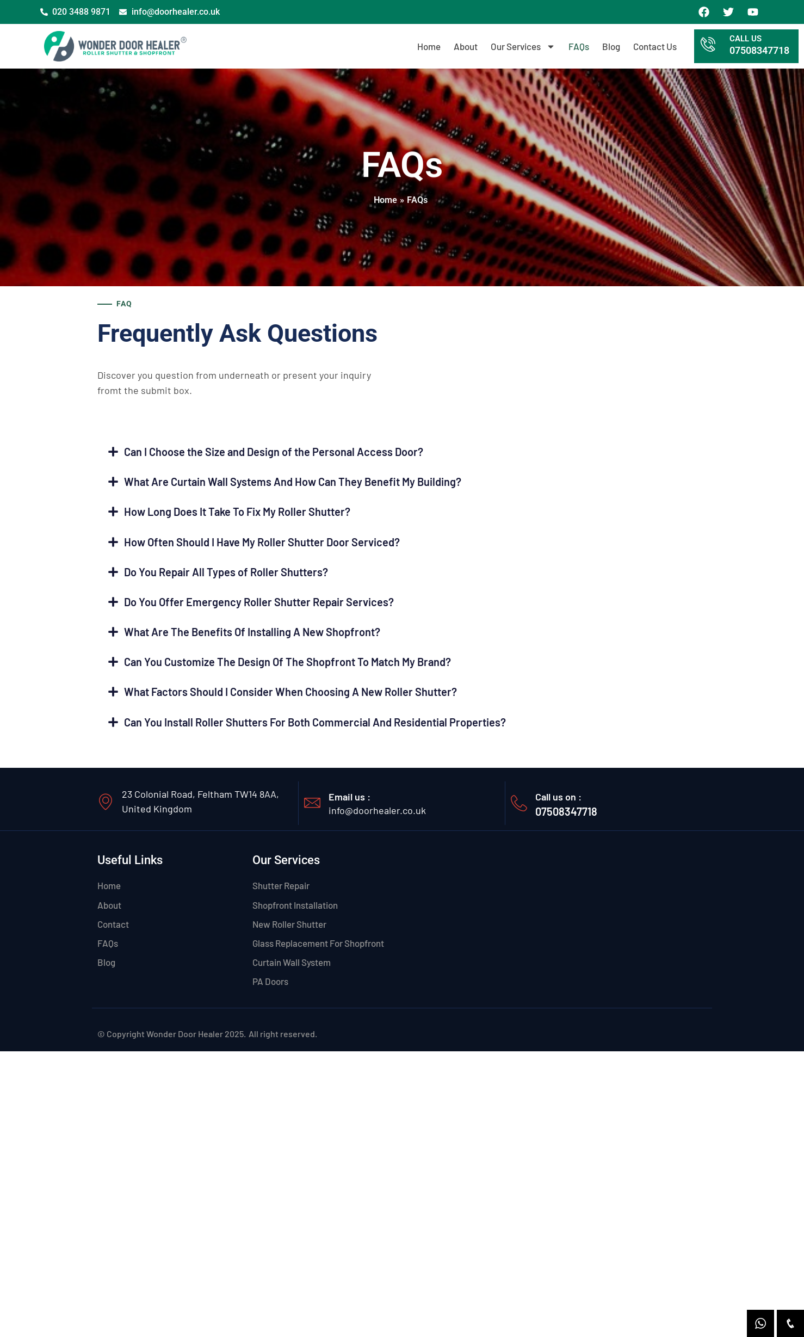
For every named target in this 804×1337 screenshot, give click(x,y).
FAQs (578, 46)
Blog (611, 46)
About (466, 46)
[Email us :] (312, 807)
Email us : (349, 801)
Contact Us (655, 46)
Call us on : (558, 801)
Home (429, 46)
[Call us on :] (519, 807)
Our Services (523, 46)
